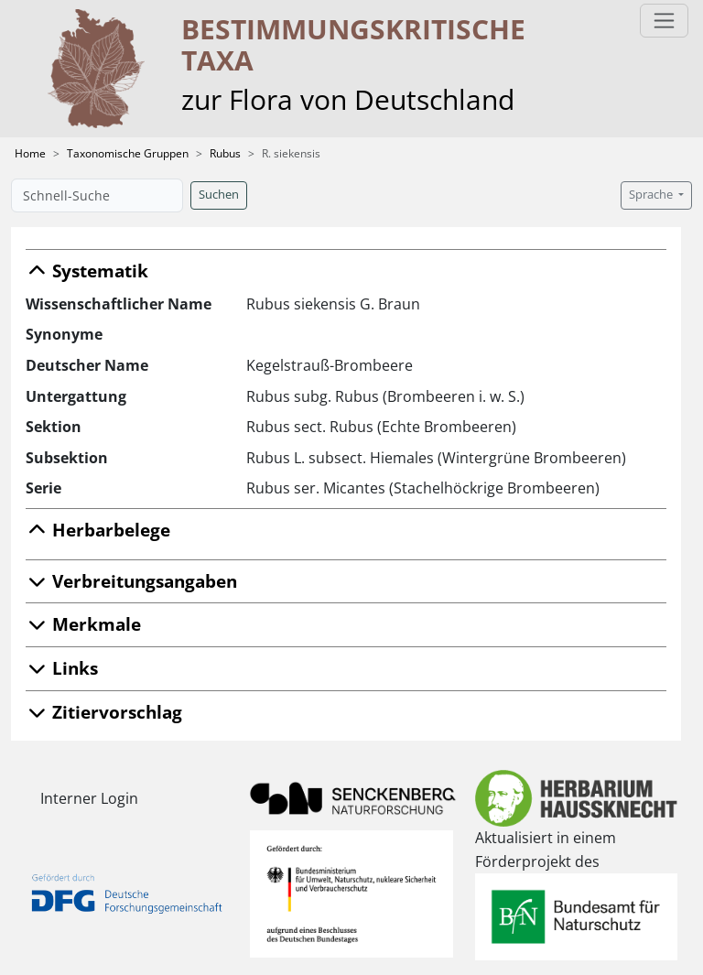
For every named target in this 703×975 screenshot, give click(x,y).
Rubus (225, 153)
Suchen (219, 194)
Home (30, 153)
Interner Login (89, 798)
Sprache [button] (652, 194)
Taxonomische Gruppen (128, 153)
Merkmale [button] (83, 624)
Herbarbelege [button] (98, 529)
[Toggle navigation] (664, 21)
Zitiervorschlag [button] (104, 711)
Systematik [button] (87, 270)
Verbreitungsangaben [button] (131, 581)
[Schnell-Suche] (97, 195)
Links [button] (62, 667)
